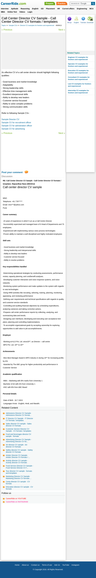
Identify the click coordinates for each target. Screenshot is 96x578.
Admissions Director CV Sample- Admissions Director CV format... (18, 414)
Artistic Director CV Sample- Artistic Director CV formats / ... (18, 456)
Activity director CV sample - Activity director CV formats (17, 462)
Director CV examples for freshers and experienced (37, 25)
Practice (61, 3)
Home (17, 565)
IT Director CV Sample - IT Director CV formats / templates (19, 419)
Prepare (49, 3)
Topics (4, 25)
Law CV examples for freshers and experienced (79, 85)
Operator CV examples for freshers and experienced (78, 65)
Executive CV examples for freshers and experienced (78, 72)
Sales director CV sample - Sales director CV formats (19, 425)
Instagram (75, 565)
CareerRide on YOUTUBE (16, 499)
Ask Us (57, 565)
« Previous (7, 29)
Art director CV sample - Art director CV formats (16, 446)
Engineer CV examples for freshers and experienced (78, 58)
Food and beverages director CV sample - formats (18, 435)
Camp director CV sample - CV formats (18, 483)
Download (90, 22)
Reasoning (25, 9)
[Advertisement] (33, 50)
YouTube (65, 565)
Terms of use (47, 565)
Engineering (82, 9)
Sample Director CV (10, 119)
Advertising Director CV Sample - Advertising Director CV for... (19, 440)
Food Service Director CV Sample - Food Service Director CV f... (19, 467)
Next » (61, 29)
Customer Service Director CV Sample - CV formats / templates (18, 430)
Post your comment (12, 172)
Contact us (35, 565)
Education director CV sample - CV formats (19, 488)
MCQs (69, 22)
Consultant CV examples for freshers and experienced (79, 78)
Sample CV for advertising (13, 129)
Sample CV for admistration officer (17, 126)
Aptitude (14, 9)
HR (58, 9)
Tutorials (83, 22)
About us (25, 565)
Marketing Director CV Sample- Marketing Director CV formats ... (18, 477)
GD (42, 9)
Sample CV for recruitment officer (16, 122)
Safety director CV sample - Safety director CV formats (19, 451)
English (35, 9)
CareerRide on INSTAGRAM (17, 502)
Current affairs (68, 9)
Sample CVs (13, 25)
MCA (92, 9)
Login (30, 12)
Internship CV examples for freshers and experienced (78, 92)
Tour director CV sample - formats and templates (19, 472)
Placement (50, 9)
